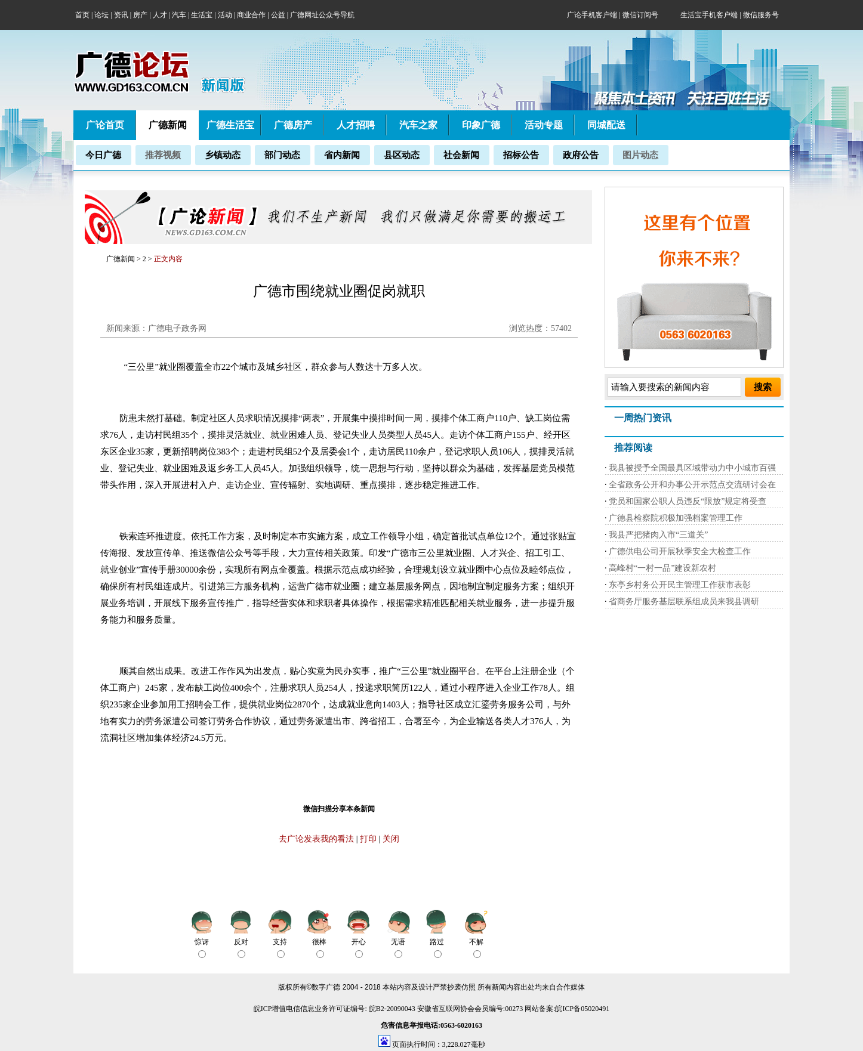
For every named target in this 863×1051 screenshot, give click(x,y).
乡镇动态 (223, 155)
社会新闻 (461, 155)
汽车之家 (418, 125)
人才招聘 (356, 125)
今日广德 (103, 155)
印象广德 (481, 125)
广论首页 (105, 125)
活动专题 (544, 125)
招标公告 (521, 155)
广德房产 (293, 125)
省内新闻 (342, 155)
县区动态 (402, 155)
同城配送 (606, 125)
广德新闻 (120, 259)
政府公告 (581, 155)
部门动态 (282, 155)
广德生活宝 (230, 125)
